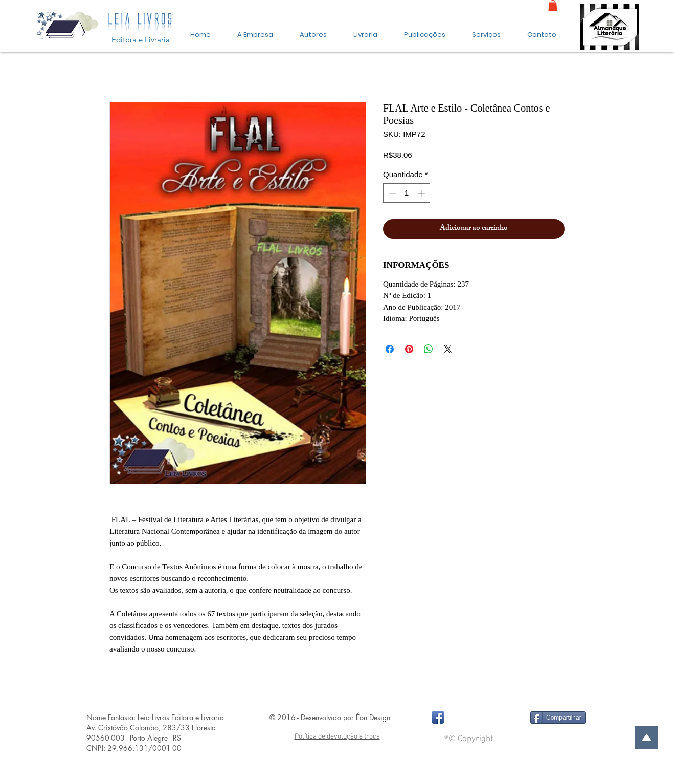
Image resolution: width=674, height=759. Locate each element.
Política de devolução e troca (337, 736)
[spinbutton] (406, 193)
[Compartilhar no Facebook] (390, 349)
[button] (425, 30)
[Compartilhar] (558, 717)
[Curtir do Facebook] (484, 717)
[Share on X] (448, 349)
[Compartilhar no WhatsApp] (428, 349)
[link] (552, 5)
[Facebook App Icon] (438, 717)
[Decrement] (391, 193)
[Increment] (422, 193)
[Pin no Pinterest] (409, 349)
